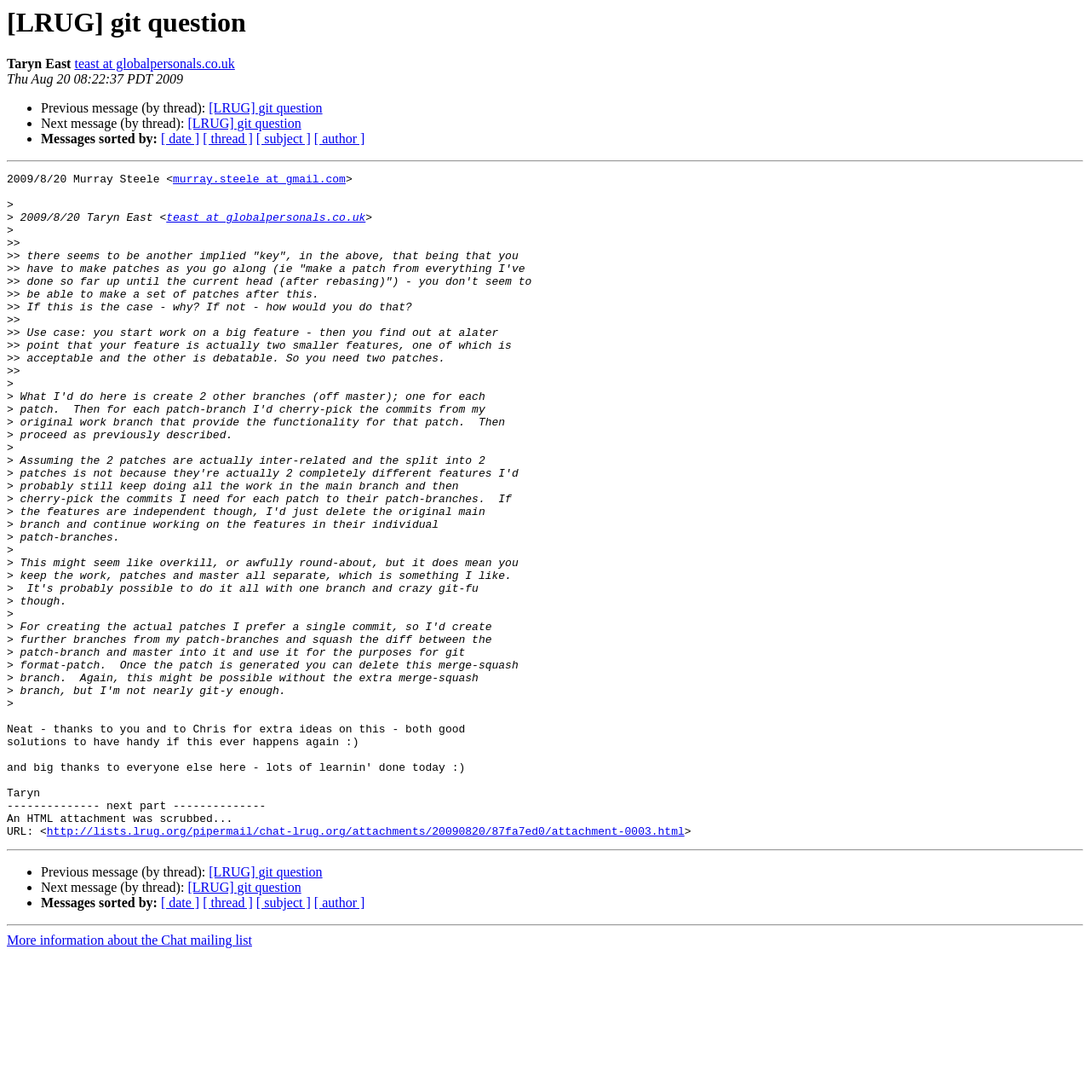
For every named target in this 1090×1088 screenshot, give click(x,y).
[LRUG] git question (265, 108)
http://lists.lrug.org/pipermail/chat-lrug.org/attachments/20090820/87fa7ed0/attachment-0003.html (366, 963)
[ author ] (339, 138)
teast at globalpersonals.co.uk (154, 63)
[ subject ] (283, 138)
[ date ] (180, 138)
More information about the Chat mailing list (129, 1073)
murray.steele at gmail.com (259, 180)
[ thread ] (228, 138)
